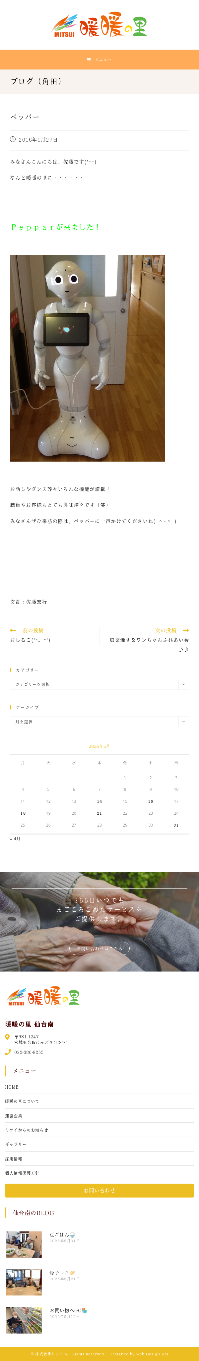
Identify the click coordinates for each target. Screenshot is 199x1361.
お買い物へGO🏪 (68, 1310)
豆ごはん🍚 (62, 1235)
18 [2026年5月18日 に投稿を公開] (23, 813)
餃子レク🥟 (62, 1272)
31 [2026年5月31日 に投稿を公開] (176, 825)
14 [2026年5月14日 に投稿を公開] (99, 801)
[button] (99, 948)
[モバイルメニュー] (99, 59)
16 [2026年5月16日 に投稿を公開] (150, 801)
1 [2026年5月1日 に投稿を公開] (125, 778)
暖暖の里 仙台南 (29, 1024)
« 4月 (15, 839)
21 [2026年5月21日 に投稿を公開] (99, 813)
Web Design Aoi (152, 1354)
